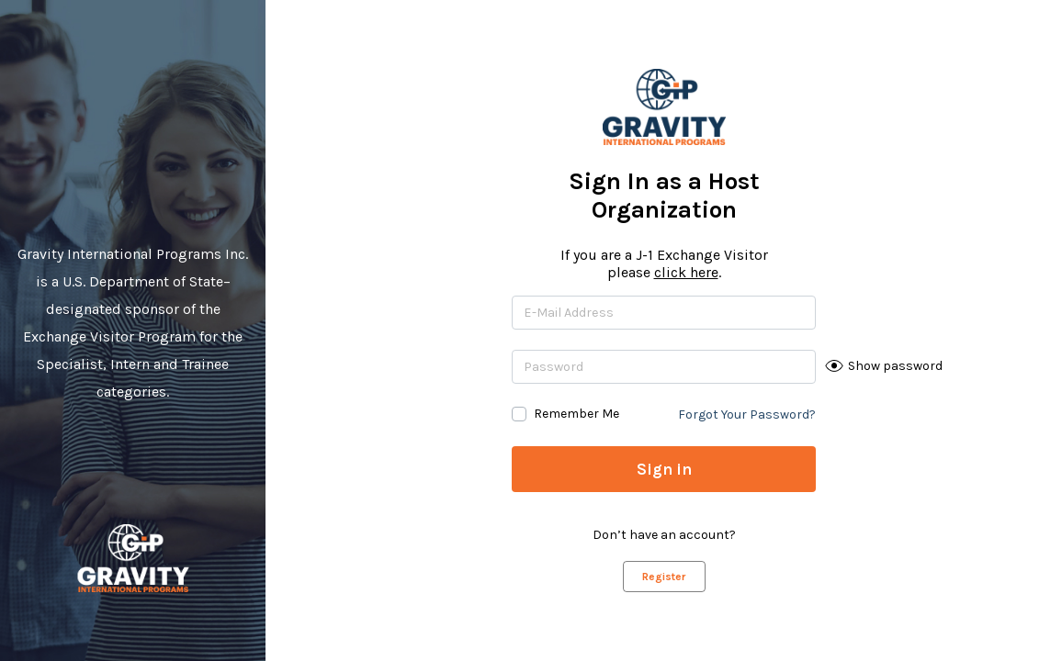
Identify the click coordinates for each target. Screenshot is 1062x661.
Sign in (664, 469)
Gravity (132, 558)
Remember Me (576, 413)
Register (663, 576)
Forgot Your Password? (747, 414)
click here (686, 272)
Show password (895, 366)
